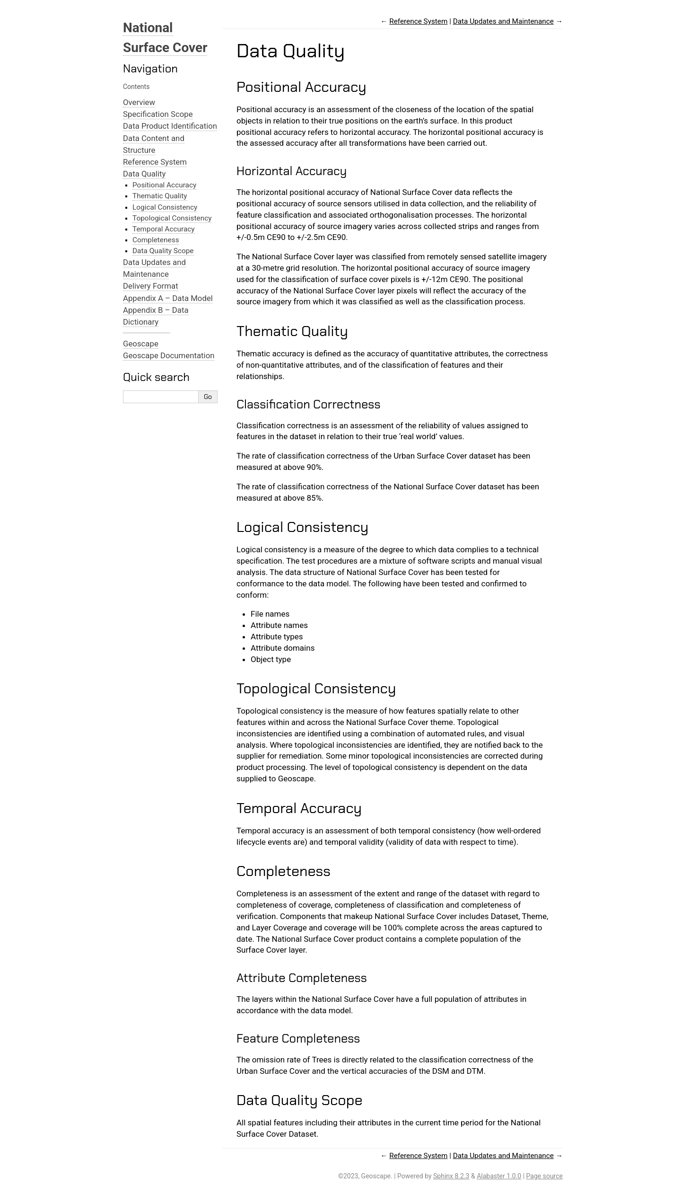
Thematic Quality (159, 196)
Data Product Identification (170, 126)
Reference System (155, 162)
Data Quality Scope (163, 251)
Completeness (155, 240)
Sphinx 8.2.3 (451, 1176)
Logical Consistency (164, 207)
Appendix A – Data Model (168, 298)
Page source (544, 1176)
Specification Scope (158, 114)
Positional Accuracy (164, 185)
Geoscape (140, 343)
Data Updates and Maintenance (503, 21)
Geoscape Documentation (168, 355)
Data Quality (144, 173)
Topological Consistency (172, 218)
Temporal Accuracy (163, 229)
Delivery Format (150, 286)
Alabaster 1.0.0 (499, 1176)
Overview (139, 102)
